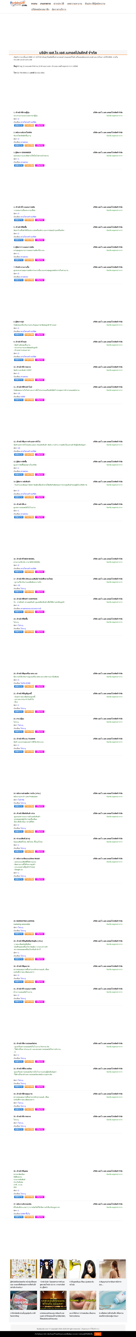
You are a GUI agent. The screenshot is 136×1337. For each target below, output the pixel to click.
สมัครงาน (18, 125)
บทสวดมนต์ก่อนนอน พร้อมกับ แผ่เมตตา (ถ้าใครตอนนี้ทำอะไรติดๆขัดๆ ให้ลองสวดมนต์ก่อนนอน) (52, 1316)
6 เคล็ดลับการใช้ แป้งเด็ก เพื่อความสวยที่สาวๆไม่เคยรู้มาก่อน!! (111, 1314)
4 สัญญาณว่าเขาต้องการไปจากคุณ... (110, 1283)
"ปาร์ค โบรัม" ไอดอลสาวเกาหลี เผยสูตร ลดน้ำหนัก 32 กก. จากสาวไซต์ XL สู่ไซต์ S (52, 1284)
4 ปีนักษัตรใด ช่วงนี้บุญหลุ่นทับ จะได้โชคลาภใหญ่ (23, 1314)
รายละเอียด (29, 125)
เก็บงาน (40, 125)
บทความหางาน (74, 3)
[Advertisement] (68, 32)
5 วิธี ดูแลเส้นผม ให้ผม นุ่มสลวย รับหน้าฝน (82, 1283)
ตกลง (98, 1334)
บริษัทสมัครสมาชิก (40, 9)
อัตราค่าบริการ (59, 9)
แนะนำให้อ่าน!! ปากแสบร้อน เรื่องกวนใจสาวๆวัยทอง (83, 1314)
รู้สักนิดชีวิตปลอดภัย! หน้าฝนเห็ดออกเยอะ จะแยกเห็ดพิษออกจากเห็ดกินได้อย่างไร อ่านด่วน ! (23, 1284)
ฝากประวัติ (59, 3)
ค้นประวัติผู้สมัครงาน (95, 3)
